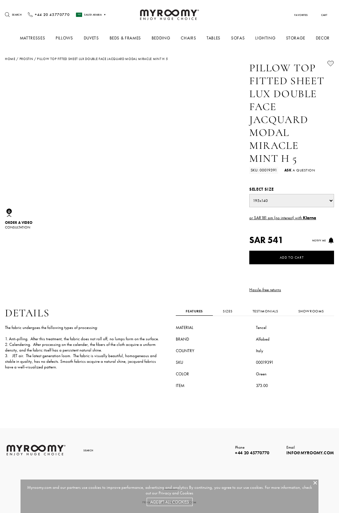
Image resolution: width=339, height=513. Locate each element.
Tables (216, 38)
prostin (26, 59)
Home (10, 59)
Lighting (267, 38)
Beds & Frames (129, 38)
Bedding (164, 38)
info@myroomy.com (310, 453)
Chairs (191, 38)
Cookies (186, 493)
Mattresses (38, 38)
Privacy (165, 493)
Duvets (96, 38)
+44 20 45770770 (252, 453)
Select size (261, 189)
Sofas (240, 38)
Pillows (69, 38)
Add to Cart (292, 257)
